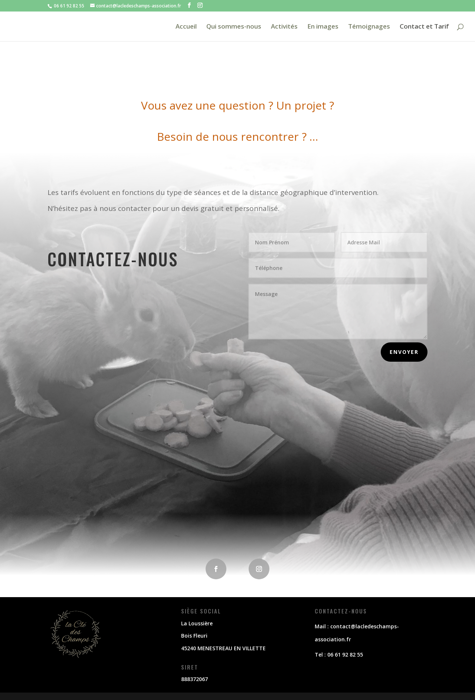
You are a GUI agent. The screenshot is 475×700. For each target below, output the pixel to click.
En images (322, 27)
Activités (284, 27)
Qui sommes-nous (233, 27)
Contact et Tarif (424, 27)
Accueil (186, 27)
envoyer (404, 351)
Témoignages (369, 27)
